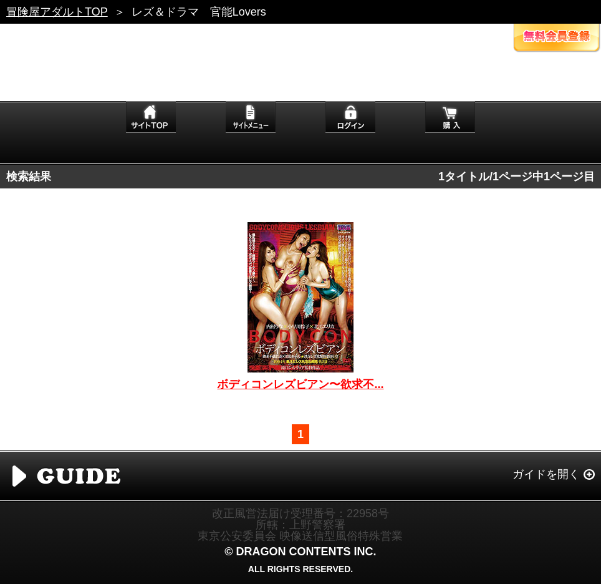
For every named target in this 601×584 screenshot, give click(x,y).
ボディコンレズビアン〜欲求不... (300, 384)
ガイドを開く (546, 474)
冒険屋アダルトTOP (57, 12)
